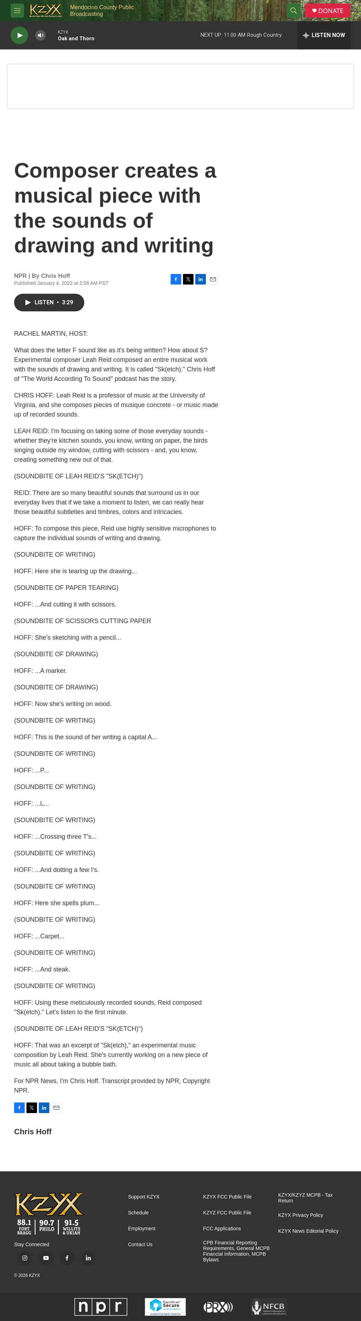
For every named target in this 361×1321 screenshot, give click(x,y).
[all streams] (324, 35)
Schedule (138, 1212)
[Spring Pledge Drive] (180, 86)
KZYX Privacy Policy (300, 1215)
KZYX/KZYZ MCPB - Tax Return (305, 1198)
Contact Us (140, 1244)
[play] (19, 35)
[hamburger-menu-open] (17, 11)
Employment (141, 1228)
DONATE (330, 10)
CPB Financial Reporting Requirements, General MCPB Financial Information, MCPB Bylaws (236, 1251)
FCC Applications (222, 1228)
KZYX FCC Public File (227, 1197)
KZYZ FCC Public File (227, 1212)
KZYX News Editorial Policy (308, 1231)
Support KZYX (144, 1197)
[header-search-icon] (294, 11)
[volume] (41, 35)
